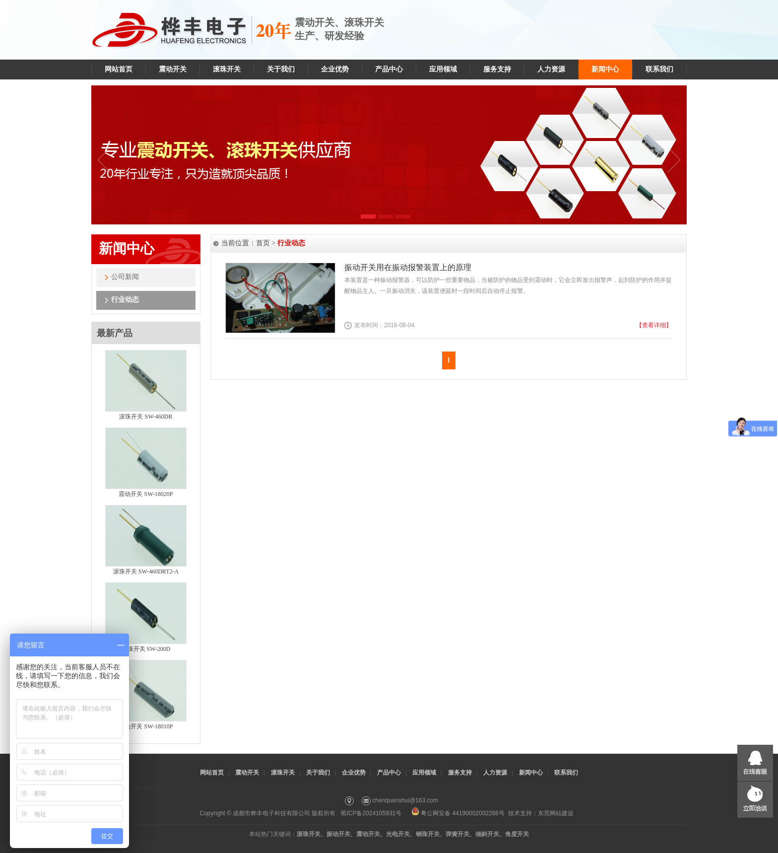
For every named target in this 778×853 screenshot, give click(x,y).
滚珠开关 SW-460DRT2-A (146, 571)
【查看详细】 (654, 325)
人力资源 (551, 69)
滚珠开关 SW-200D (146, 648)
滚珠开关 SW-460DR (145, 416)
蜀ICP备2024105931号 (370, 813)
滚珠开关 (227, 69)
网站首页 (118, 69)
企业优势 (335, 69)
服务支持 (497, 69)
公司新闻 (125, 277)
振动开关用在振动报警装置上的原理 (407, 267)
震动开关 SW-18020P (146, 494)
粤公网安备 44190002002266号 (458, 813)
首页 (263, 243)
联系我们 (659, 69)
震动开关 (173, 69)
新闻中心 (605, 69)
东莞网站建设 (556, 813)
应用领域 (443, 69)
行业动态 (125, 299)
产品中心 (389, 69)
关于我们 (281, 69)
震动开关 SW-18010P (146, 726)
